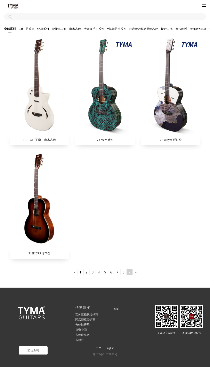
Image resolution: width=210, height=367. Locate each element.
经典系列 (43, 29)
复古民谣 (181, 29)
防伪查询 (33, 350)
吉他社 (79, 340)
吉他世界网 (82, 335)
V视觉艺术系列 (116, 29)
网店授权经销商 (85, 319)
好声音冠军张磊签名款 (143, 29)
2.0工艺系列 (26, 29)
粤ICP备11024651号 (105, 354)
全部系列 (10, 28)
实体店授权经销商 (86, 314)
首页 (116, 309)
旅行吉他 (166, 29)
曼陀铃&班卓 (198, 29)
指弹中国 (81, 329)
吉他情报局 (82, 324)
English (109, 348)
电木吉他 (75, 29)
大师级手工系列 (94, 29)
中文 (99, 348)
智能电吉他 (59, 29)
